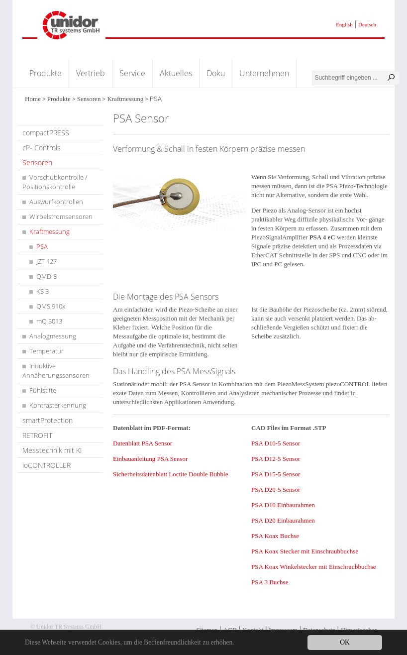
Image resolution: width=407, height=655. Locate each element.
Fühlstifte (42, 390)
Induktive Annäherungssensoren (56, 370)
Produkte (45, 73)
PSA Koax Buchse (275, 536)
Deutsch (367, 24)
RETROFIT (37, 435)
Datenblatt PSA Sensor (142, 443)
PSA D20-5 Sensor (275, 489)
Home (33, 99)
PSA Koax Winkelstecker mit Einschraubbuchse (313, 566)
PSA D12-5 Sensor (275, 458)
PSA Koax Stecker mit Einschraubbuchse (304, 551)
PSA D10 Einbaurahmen (283, 505)
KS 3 (42, 291)
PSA (42, 246)
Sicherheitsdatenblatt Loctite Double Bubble (170, 474)
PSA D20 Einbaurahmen (283, 520)
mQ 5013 (49, 321)
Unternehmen (264, 73)
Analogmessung (52, 335)
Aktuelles (176, 73)
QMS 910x (50, 306)
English (344, 24)
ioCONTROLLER (46, 465)
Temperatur (46, 350)
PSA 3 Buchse (269, 582)
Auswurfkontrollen (56, 201)
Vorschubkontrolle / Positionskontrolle (54, 182)
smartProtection (47, 420)
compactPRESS (45, 132)
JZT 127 (46, 261)
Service (132, 73)
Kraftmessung (125, 99)
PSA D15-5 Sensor (275, 474)
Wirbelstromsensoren (61, 216)
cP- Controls (41, 147)
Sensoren (89, 99)
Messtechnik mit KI (52, 450)
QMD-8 (46, 276)
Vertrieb (90, 73)
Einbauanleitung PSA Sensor (150, 458)
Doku (215, 73)
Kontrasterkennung (57, 405)
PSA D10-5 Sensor (275, 443)
